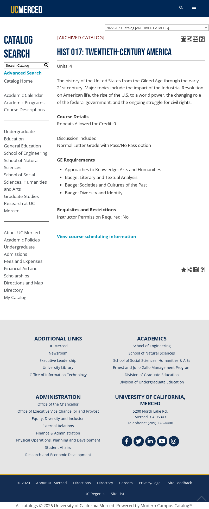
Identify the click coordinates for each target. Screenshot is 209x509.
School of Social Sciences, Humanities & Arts (151, 360)
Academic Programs (24, 102)
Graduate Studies (21, 196)
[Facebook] (127, 441)
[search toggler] (181, 7)
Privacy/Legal (150, 482)
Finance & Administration (58, 433)
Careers (126, 482)
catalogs (30, 505)
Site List (117, 493)
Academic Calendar (23, 95)
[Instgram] (174, 441)
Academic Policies (22, 240)
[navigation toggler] (194, 9)
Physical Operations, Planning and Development (58, 440)
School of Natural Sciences (152, 353)
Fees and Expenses (23, 261)
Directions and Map (23, 283)
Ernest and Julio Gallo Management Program (152, 367)
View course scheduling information (96, 236)
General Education (22, 146)
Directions (82, 482)
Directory (13, 290)
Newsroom (58, 353)
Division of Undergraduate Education (151, 382)
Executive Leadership (58, 360)
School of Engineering (25, 153)
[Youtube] (162, 441)
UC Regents (95, 493)
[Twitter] (139, 441)
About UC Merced (22, 232)
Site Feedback (180, 482)
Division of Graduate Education (152, 374)
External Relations (58, 425)
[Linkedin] (150, 441)
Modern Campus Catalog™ (166, 505)
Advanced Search (23, 73)
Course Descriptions (24, 110)
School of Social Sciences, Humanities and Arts (25, 182)
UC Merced (58, 345)
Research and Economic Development (58, 454)
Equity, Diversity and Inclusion (58, 418)
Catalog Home (18, 81)
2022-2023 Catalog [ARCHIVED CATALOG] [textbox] (137, 28)
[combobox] (157, 27)
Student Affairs (58, 447)
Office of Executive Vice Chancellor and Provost (58, 411)
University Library (58, 367)
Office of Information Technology (58, 374)
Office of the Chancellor (58, 404)
